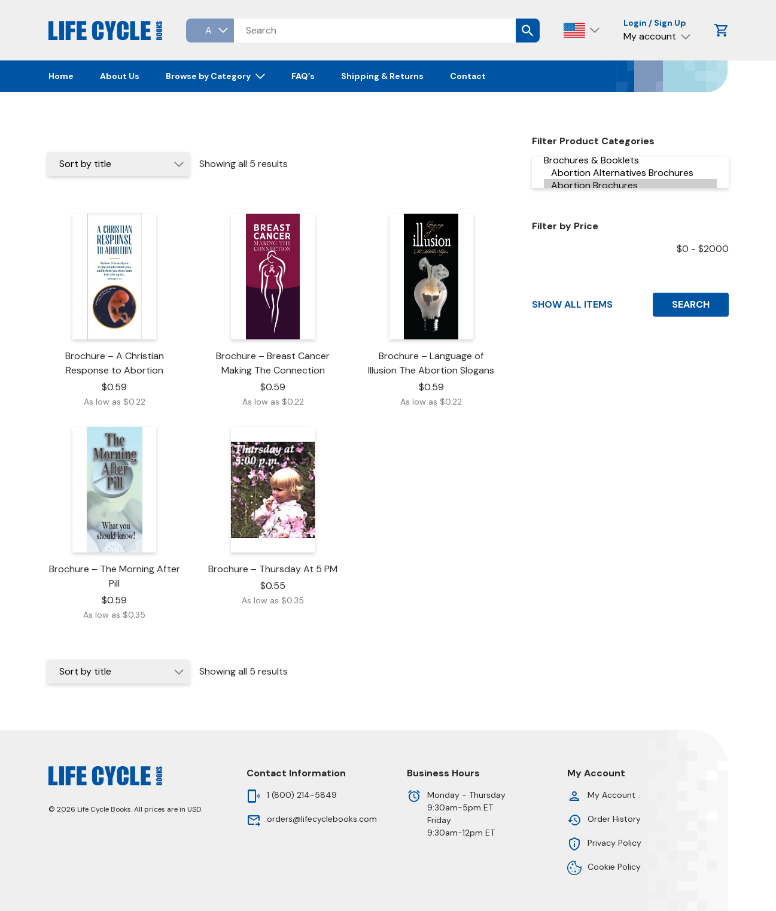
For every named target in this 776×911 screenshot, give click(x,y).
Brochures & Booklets (630, 160)
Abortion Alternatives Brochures (630, 172)
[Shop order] (118, 164)
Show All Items (572, 304)
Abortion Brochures (630, 185)
